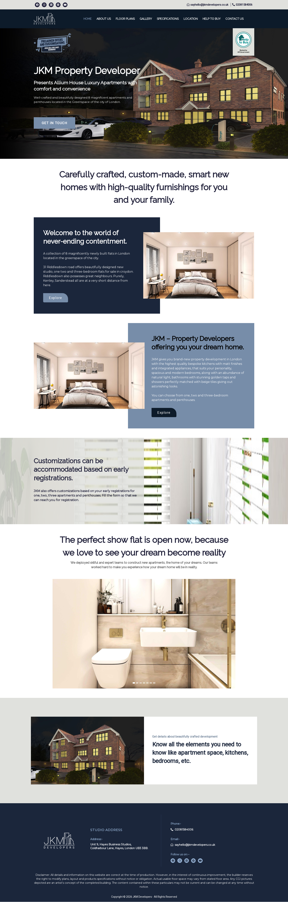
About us (104, 19)
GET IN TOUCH (54, 123)
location (191, 19)
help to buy (212, 19)
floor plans (125, 19)
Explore (55, 298)
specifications (168, 19)
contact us (234, 19)
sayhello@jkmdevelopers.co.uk (209, 4)
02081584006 (243, 4)
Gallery (146, 19)
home (87, 19)
